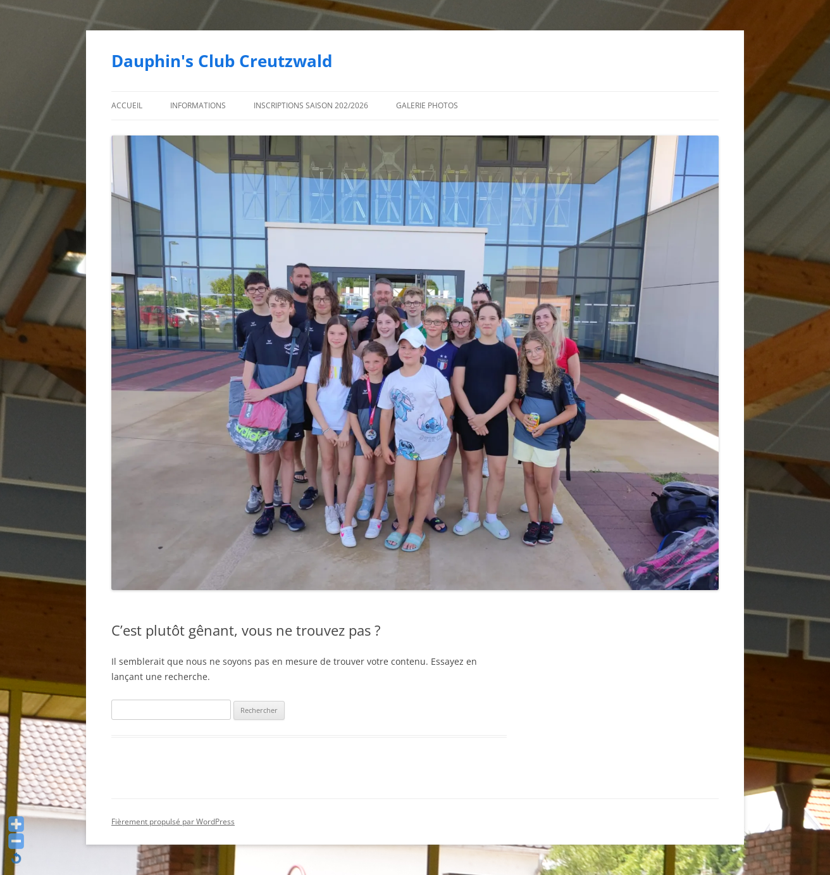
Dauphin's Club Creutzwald (221, 60)
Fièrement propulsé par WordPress (173, 821)
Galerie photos (427, 105)
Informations (198, 105)
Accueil (126, 105)
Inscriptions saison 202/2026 (311, 105)
